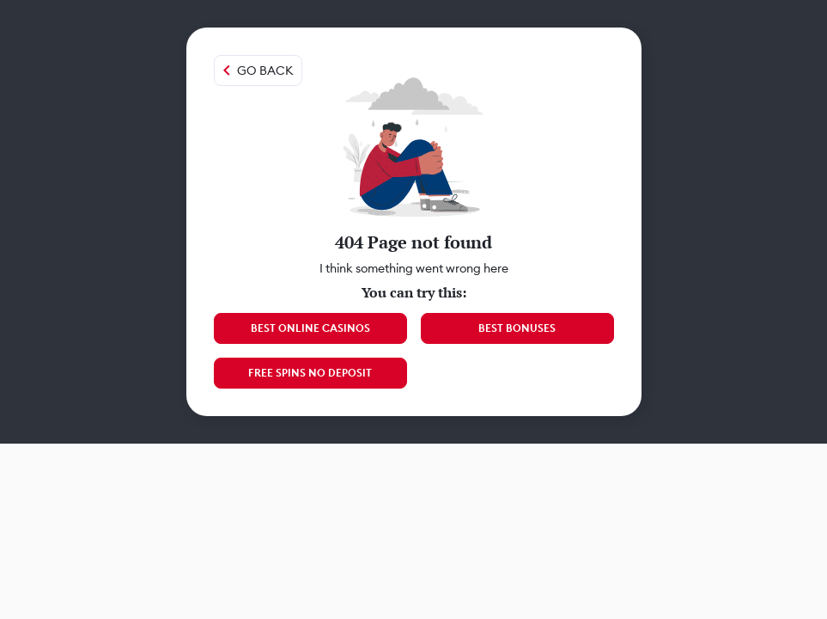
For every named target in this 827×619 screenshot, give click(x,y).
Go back (265, 70)
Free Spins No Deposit (310, 372)
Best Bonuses (517, 328)
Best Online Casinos (310, 328)
